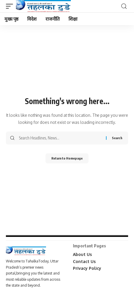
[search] (124, 6)
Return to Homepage (67, 158)
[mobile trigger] (11, 6)
